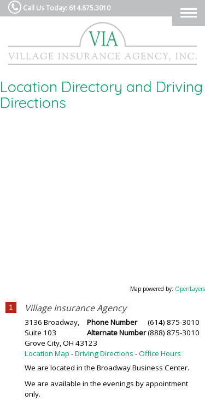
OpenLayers (190, 289)
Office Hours (160, 353)
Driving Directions (104, 353)
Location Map (47, 353)
